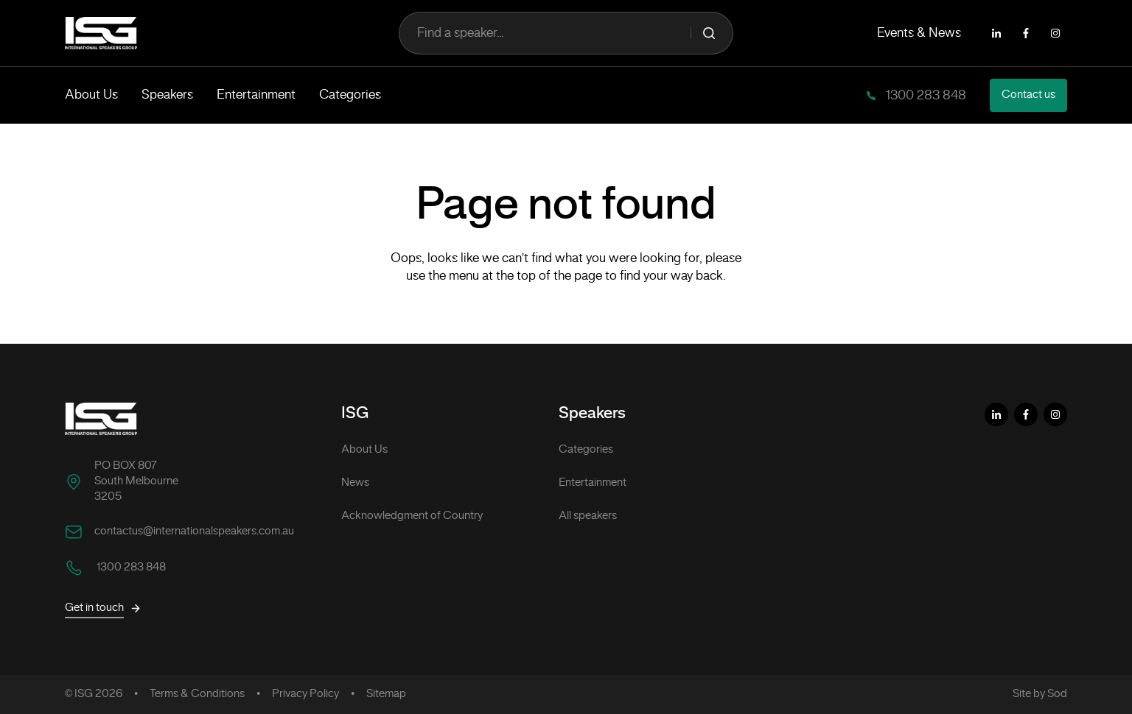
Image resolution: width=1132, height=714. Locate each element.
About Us (91, 95)
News (355, 483)
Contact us (1028, 95)
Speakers (167, 95)
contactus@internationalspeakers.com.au (194, 531)
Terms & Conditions (197, 694)
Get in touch (103, 608)
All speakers (588, 516)
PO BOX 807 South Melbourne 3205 (136, 481)
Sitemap (386, 694)
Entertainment (256, 95)
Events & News (919, 33)
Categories (350, 95)
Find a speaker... (565, 33)
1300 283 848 (924, 96)
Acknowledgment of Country (412, 516)
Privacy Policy (305, 694)
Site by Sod (1040, 694)
